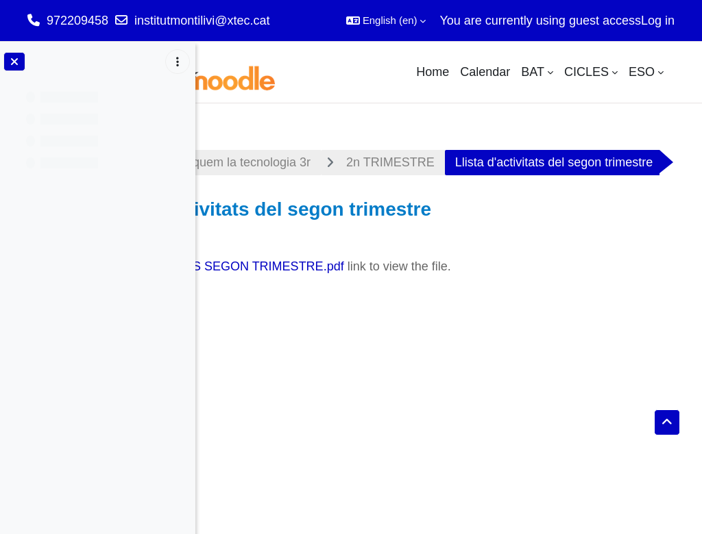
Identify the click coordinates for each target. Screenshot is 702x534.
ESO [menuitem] (642, 72)
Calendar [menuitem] (485, 72)
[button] (386, 20)
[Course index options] (177, 61)
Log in (658, 20)
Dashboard (251, 162)
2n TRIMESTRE (542, 162)
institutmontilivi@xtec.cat (201, 20)
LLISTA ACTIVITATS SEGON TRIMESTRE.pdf (368, 305)
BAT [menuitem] (532, 72)
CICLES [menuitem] (586, 72)
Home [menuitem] (432, 72)
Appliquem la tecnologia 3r (390, 162)
